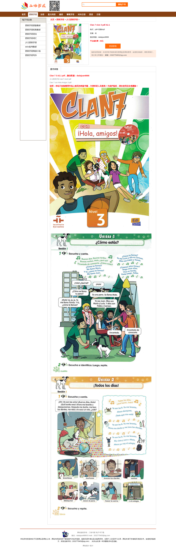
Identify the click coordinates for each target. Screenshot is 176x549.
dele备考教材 (31, 47)
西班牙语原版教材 (33, 25)
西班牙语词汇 (31, 38)
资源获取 (113, 46)
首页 (24, 14)
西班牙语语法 (31, 34)
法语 (42, 14)
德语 (61, 14)
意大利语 (52, 14)
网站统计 (86, 546)
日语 (98, 14)
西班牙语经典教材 (33, 30)
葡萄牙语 (70, 14)
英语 (91, 14)
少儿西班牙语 (31, 42)
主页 (52, 19)
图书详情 (54, 69)
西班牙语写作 (31, 55)
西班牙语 (33, 14)
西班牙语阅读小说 (33, 51)
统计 (91, 546)
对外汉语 (82, 14)
